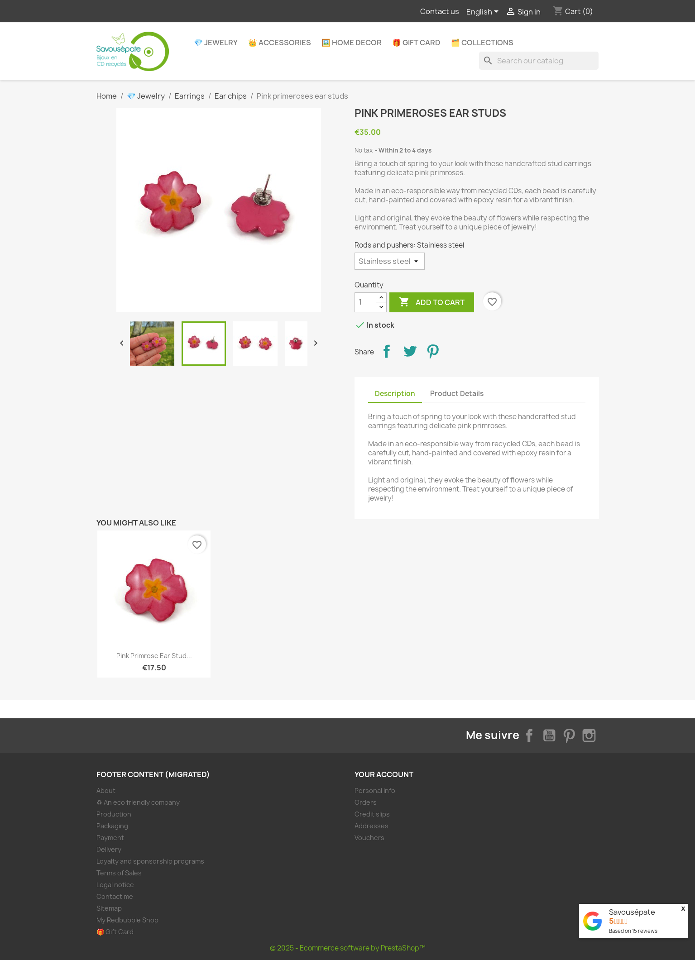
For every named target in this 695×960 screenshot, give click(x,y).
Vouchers (369, 837)
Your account (384, 774)
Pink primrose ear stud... (154, 655)
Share (387, 351)
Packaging (112, 825)
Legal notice (115, 884)
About (105, 790)
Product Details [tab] (457, 393)
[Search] (539, 61)
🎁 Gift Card (416, 43)
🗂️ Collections (482, 43)
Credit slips (372, 814)
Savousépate (632, 912)
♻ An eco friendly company (138, 802)
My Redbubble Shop (127, 920)
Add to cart (432, 302)
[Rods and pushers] (390, 261)
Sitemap (109, 908)
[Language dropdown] (484, 12)
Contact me (114, 896)
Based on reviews (633, 930)
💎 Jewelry (216, 43)
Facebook (529, 735)
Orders (366, 802)
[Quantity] (365, 302)
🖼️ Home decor (351, 43)
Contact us (439, 11)
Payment (110, 837)
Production (113, 814)
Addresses (371, 825)
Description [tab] (395, 393)
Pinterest (433, 351)
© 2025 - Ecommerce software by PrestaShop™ (348, 948)
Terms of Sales (119, 873)
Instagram (589, 735)
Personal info (375, 790)
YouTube (549, 735)
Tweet (410, 351)
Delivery (108, 849)
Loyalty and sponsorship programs (150, 861)
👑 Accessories (279, 43)
